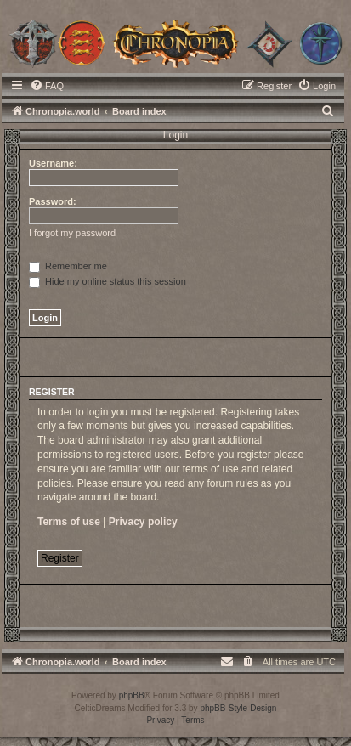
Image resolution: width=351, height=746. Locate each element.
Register (60, 558)
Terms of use (68, 522)
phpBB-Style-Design (238, 708)
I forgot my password (72, 233)
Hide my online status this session (107, 281)
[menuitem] (47, 86)
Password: (52, 201)
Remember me (68, 266)
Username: (53, 163)
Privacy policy (143, 522)
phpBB (131, 695)
